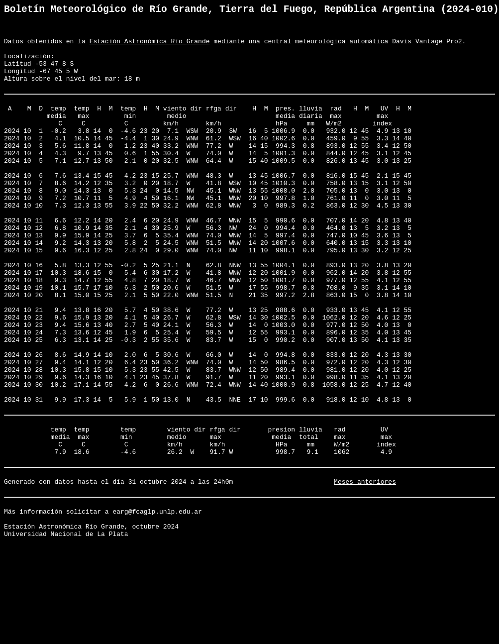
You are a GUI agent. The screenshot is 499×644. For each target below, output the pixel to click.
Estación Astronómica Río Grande (150, 47)
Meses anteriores (365, 571)
